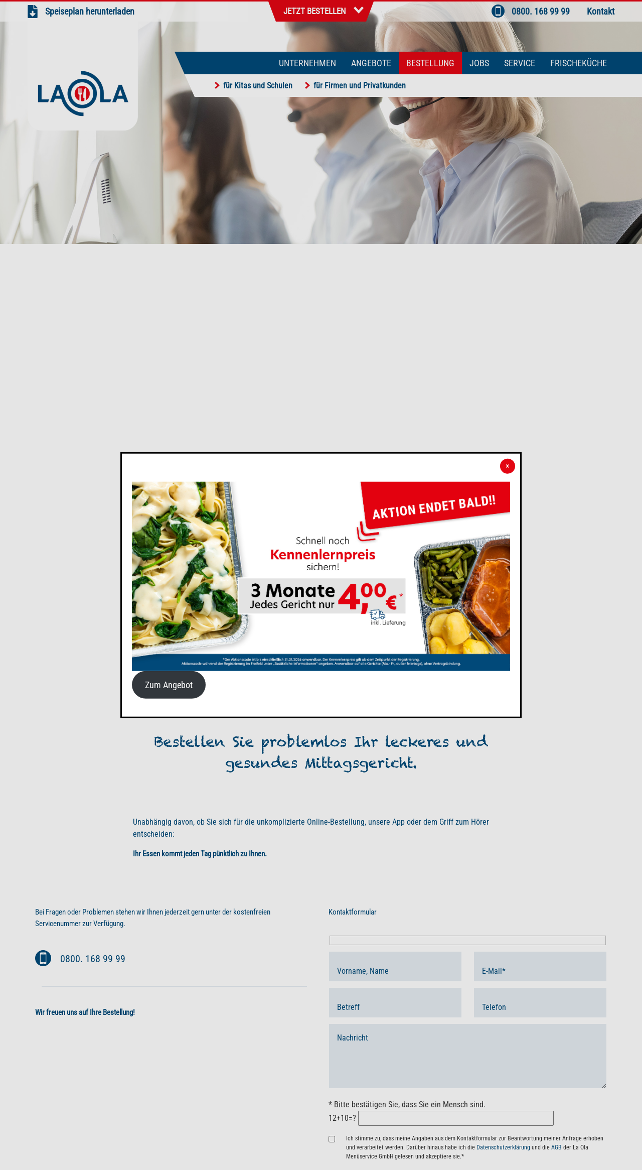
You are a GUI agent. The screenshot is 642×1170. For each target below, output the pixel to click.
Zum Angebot (169, 685)
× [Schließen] (508, 466)
